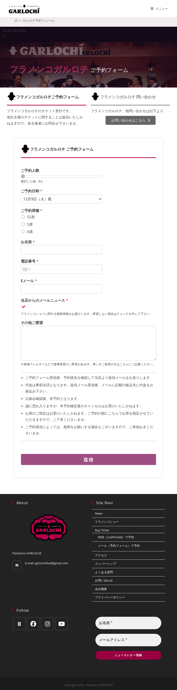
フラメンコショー (107, 522)
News (99, 513)
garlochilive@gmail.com (51, 563)
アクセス (101, 555)
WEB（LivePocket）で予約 (116, 537)
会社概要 (101, 589)
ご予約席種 (31, 210)
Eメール (29, 280)
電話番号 (29, 261)
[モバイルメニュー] (159, 8)
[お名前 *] (128, 623)
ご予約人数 (30, 170)
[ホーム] (16, 20)
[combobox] (26, 269)
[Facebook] (33, 623)
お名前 (28, 242)
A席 (30, 231)
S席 (30, 224)
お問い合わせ (104, 580)
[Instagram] (47, 623)
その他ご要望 (32, 322)
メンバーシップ (105, 563)
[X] (19, 623)
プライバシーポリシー (110, 597)
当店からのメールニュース (44, 300)
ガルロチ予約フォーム (38, 20)
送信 (88, 459)
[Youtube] (61, 623)
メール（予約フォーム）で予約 (119, 546)
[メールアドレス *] (128, 640)
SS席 (31, 216)
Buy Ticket (102, 530)
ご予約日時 (31, 191)
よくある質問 (104, 572)
